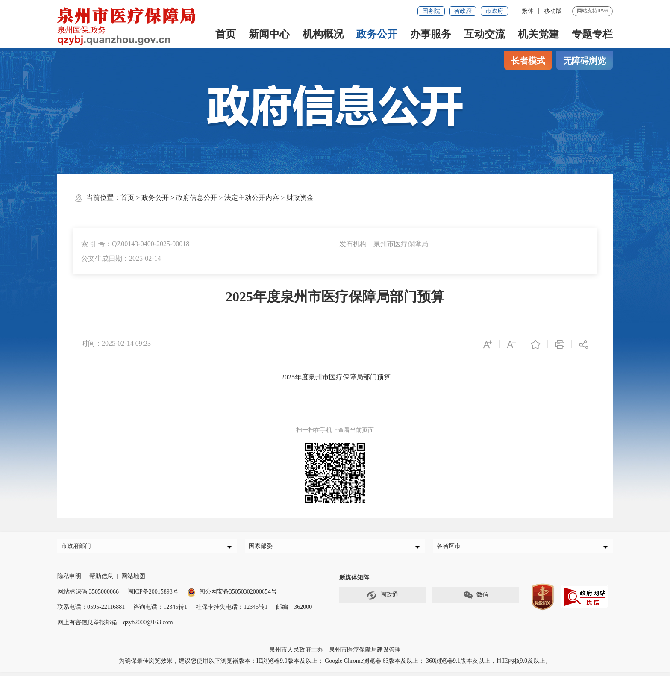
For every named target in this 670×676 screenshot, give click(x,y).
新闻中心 (269, 34)
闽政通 (382, 599)
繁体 (528, 11)
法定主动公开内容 (251, 197)
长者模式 (528, 60)
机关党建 (538, 34)
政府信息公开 (196, 197)
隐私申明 (69, 580)
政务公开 (376, 34)
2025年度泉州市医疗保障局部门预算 (336, 377)
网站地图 (133, 580)
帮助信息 (101, 580)
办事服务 (430, 34)
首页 (225, 34)
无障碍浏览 (584, 60)
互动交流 (484, 34)
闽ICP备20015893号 (153, 596)
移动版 (553, 11)
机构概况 (323, 34)
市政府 (494, 11)
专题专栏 (592, 34)
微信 (475, 599)
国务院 (431, 11)
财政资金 (300, 197)
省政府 (463, 11)
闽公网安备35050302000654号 (232, 596)
